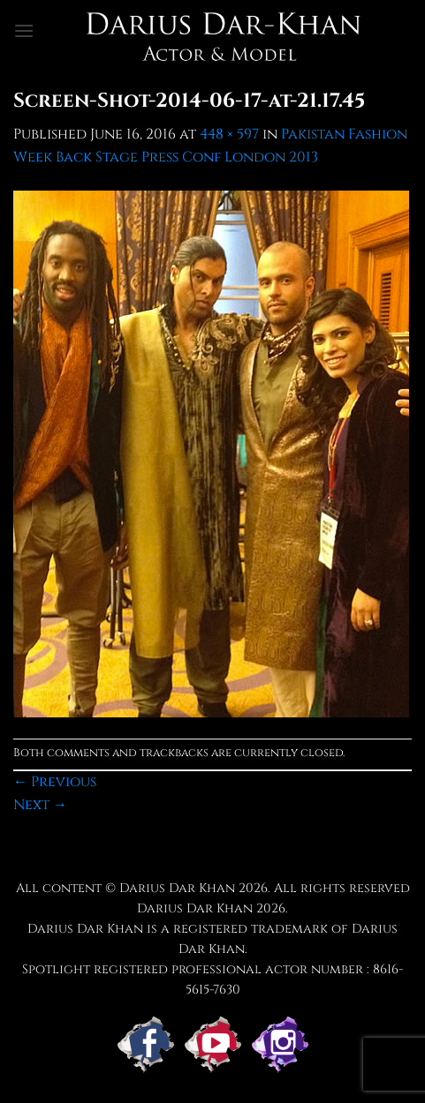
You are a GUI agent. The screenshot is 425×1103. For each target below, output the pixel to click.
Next (40, 804)
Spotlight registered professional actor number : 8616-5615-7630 (212, 979)
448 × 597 (229, 134)
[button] (23, 30)
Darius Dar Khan (195, 908)
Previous (54, 782)
